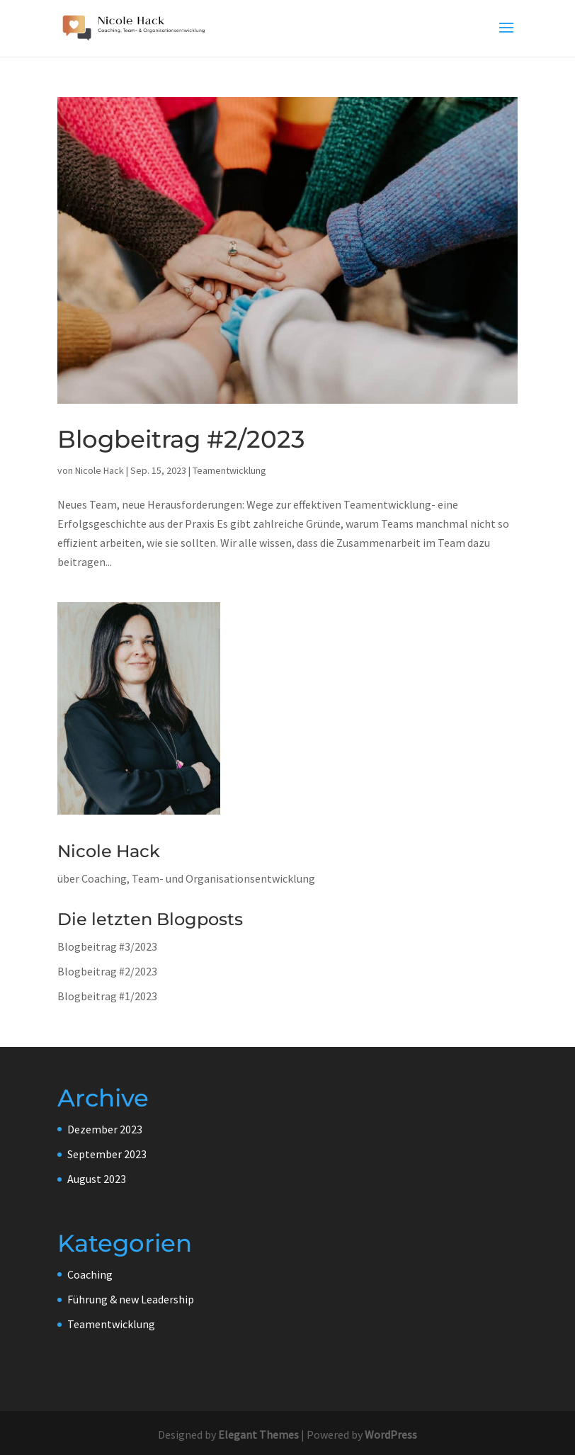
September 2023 (107, 1154)
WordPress (391, 1434)
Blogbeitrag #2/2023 (180, 439)
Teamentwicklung (229, 470)
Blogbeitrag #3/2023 (107, 946)
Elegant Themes (258, 1434)
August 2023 (96, 1179)
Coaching (90, 1274)
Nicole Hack (99, 470)
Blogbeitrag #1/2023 (107, 996)
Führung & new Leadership (130, 1299)
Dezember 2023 (104, 1129)
